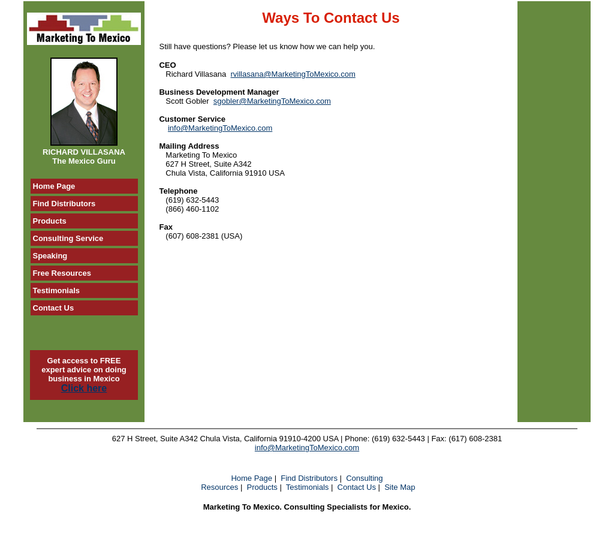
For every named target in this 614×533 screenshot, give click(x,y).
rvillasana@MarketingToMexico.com (292, 74)
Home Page (251, 478)
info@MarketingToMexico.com (220, 128)
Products (262, 487)
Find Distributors (309, 478)
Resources (219, 487)
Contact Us (357, 487)
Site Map (399, 487)
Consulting (364, 478)
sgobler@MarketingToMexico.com (272, 101)
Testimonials (307, 487)
